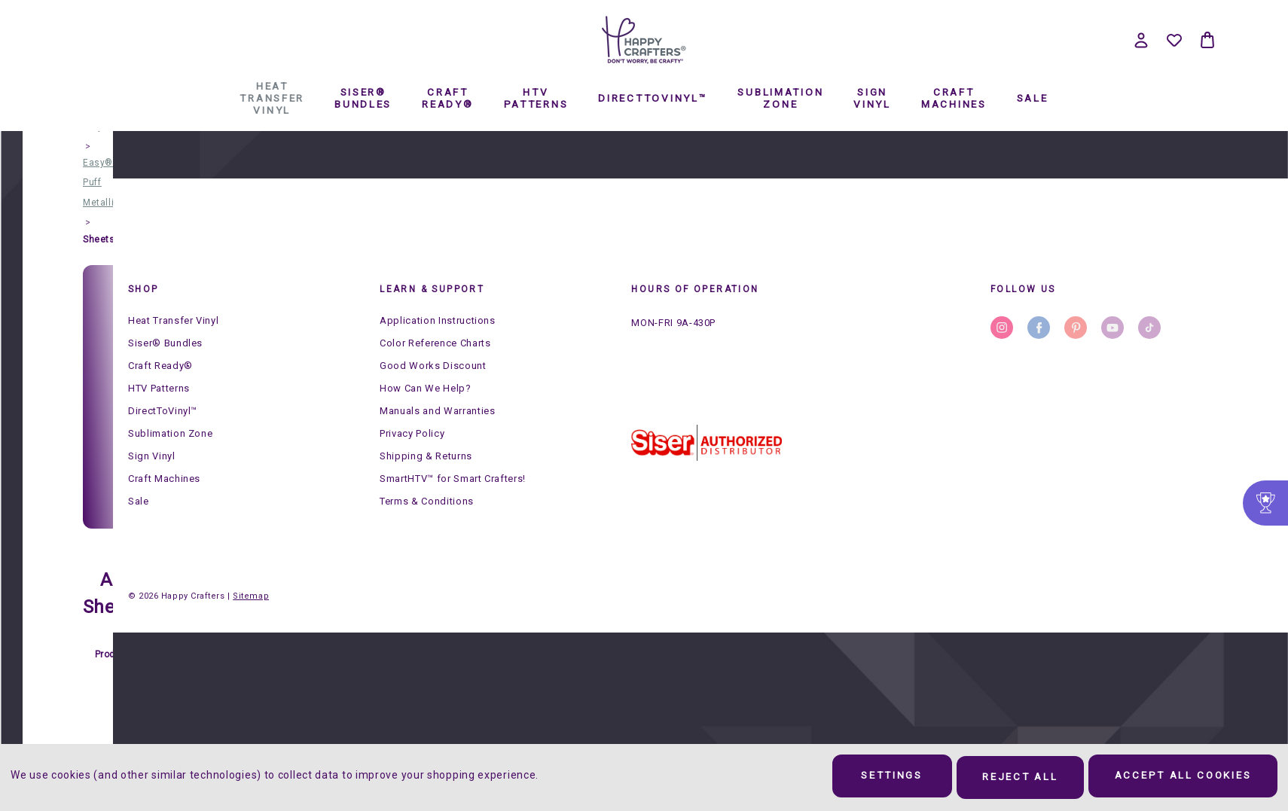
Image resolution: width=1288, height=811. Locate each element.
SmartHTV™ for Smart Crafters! (453, 478)
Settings (862, 778)
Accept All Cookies (1177, 778)
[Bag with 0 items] (1207, 39)
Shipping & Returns (426, 456)
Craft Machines (939, 236)
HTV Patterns (521, 236)
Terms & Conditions (427, 501)
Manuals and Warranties (437, 410)
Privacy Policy (412, 433)
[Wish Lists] (1174, 39)
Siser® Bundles (348, 236)
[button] (706, 442)
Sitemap (251, 596)
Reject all (1002, 778)
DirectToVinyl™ (638, 236)
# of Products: (116, 643)
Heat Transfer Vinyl (257, 236)
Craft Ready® (433, 236)
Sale (1017, 236)
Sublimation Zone (766, 236)
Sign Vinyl (858, 236)
